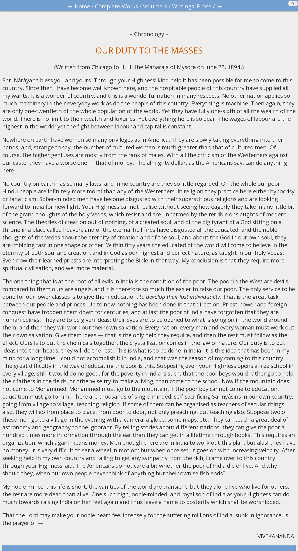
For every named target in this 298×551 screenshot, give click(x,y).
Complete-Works (116, 6)
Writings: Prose (191, 6)
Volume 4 (155, 6)
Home (82, 6)
